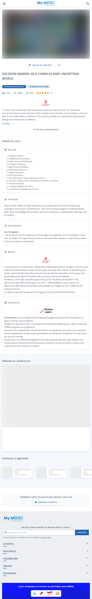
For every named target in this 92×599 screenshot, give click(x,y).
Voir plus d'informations (46, 111)
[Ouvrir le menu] (4, 4)
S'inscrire (82, 514)
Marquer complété (46, 483)
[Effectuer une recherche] (88, 4)
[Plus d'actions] (59, 65)
